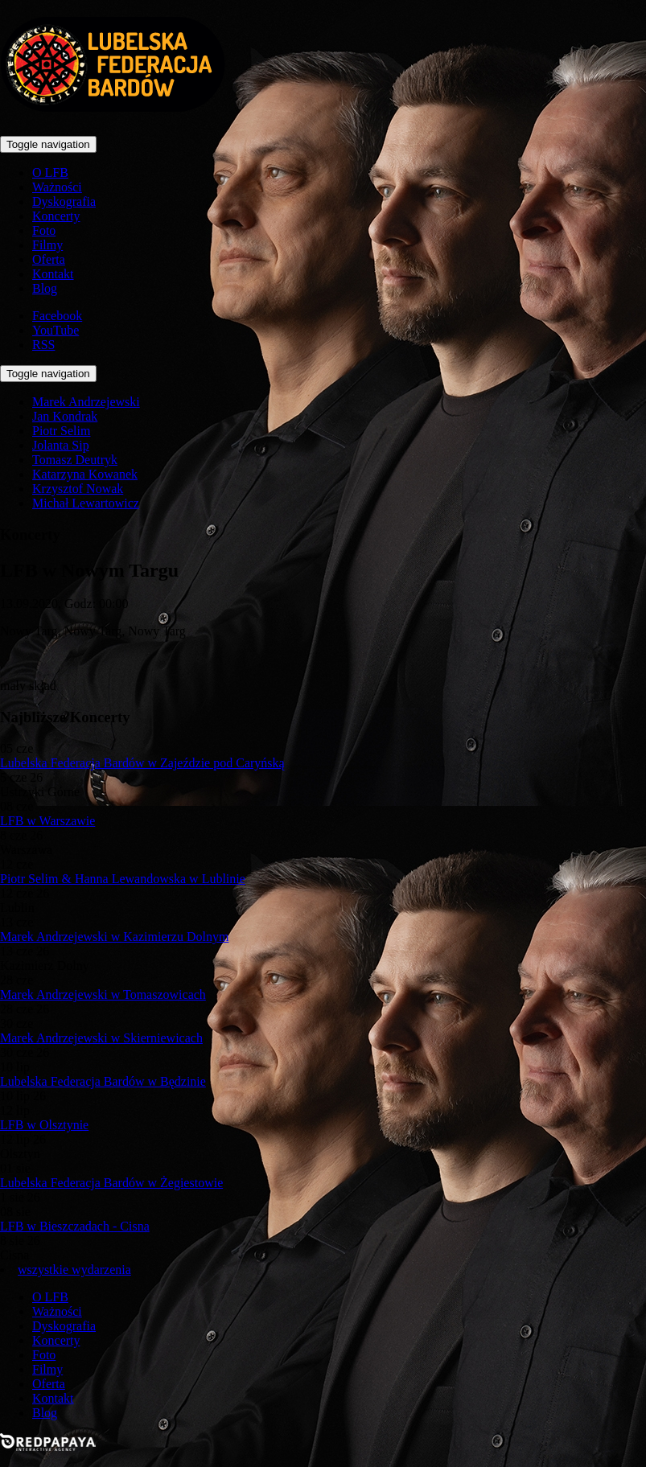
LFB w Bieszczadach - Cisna (75, 1226)
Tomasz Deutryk (74, 459)
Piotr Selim (61, 431)
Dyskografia (64, 201)
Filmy (47, 245)
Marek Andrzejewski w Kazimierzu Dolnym (114, 936)
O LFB (50, 172)
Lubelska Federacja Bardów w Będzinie (103, 1081)
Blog (44, 288)
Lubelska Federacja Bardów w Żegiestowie (111, 1183)
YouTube (55, 330)
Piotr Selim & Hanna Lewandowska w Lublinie (122, 879)
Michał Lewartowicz (85, 503)
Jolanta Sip (60, 445)
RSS (43, 344)
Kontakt (53, 274)
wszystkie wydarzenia (74, 1269)
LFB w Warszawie (47, 821)
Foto (44, 230)
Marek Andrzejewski (86, 402)
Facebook (57, 316)
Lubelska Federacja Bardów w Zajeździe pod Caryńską (142, 763)
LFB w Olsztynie (44, 1125)
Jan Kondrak (64, 416)
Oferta (48, 259)
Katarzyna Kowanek (85, 474)
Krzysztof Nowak (77, 488)
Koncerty (56, 216)
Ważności (57, 187)
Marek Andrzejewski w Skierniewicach (101, 1038)
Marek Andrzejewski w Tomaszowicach (103, 994)
